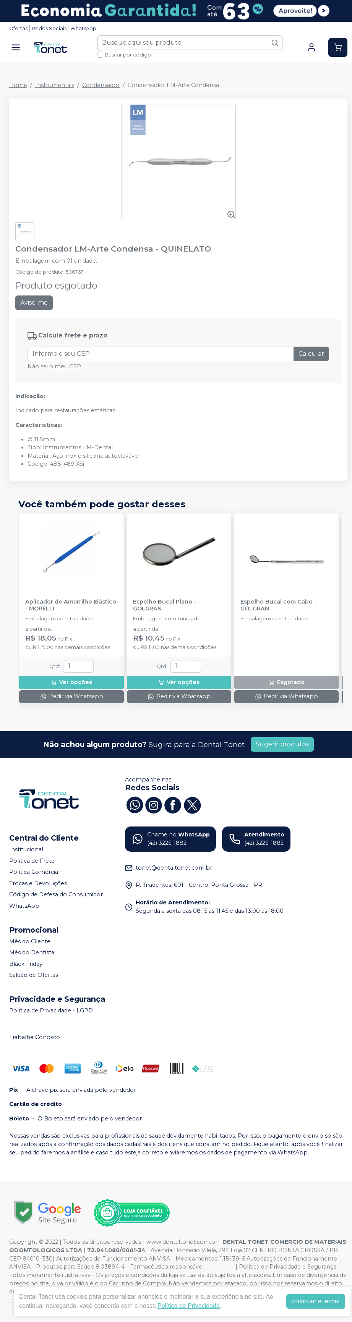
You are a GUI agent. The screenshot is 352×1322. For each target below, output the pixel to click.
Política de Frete (32, 860)
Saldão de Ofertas (33, 975)
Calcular (311, 353)
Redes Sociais (49, 28)
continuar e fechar (315, 1301)
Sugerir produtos (282, 744)
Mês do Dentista (31, 952)
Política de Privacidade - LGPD (51, 1010)
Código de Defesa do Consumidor (56, 894)
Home (18, 85)
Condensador (101, 85)
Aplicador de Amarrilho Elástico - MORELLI (70, 605)
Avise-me (34, 302)
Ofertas (18, 28)
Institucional (26, 849)
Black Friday (25, 963)
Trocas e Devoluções (38, 883)
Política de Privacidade (188, 1306)
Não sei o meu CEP (54, 366)
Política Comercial (34, 871)
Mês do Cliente (29, 941)
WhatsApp (83, 28)
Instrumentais (54, 85)
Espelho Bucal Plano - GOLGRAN (164, 605)
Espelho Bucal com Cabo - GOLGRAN (278, 605)
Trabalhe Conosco (34, 1037)
